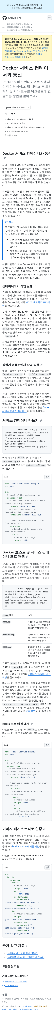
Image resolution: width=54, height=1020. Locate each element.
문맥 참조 (30, 711)
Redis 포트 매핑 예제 (17, 724)
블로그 (37, 1009)
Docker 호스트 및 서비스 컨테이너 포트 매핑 (25, 554)
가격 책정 (13, 1009)
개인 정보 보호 (40, 1006)
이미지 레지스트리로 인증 (24, 828)
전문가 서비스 (26, 1009)
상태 (4, 1009)
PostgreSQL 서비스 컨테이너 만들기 (25, 956)
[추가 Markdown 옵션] (28, 107)
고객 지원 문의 (10, 985)
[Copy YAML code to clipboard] (47, 477)
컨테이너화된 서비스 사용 (18, 27)
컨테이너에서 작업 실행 (19, 286)
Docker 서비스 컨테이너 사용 (20, 30)
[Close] (45, 4)
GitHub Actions (14, 24)
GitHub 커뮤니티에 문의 (14, 981)
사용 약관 (27, 1006)
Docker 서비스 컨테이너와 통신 (27, 155)
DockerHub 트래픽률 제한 (25, 846)
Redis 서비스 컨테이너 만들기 (22, 952)
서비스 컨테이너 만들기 (22, 420)
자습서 (27, 24)
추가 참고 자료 (15, 945)
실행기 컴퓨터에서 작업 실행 (22, 365)
